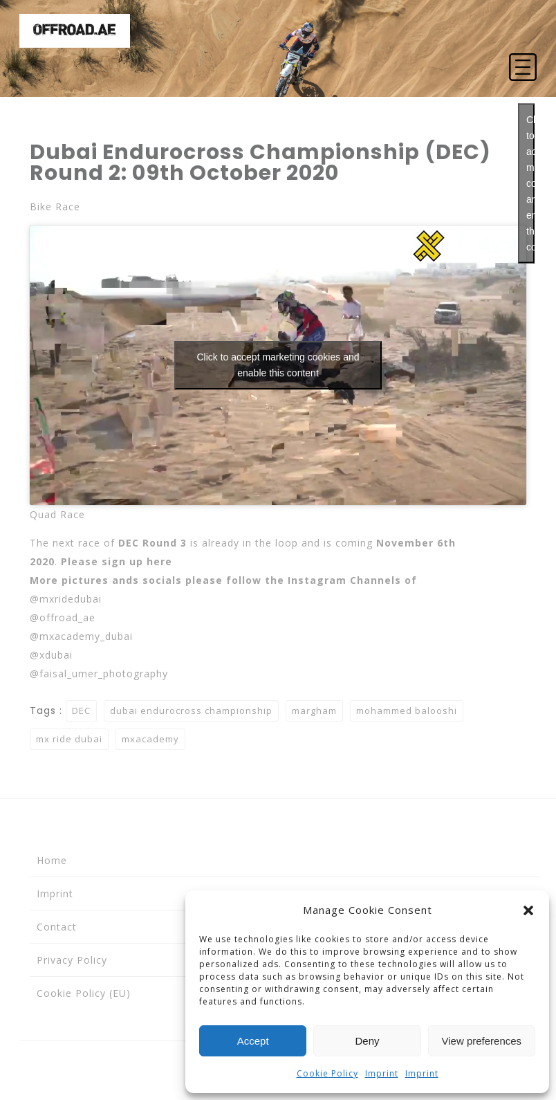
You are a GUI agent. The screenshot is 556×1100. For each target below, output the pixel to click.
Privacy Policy (72, 959)
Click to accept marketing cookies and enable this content (530, 183)
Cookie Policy (327, 1073)
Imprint (381, 1073)
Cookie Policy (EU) (84, 993)
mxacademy (150, 739)
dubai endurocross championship (191, 710)
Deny (367, 1041)
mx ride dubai (69, 739)
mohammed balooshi (406, 710)
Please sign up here (116, 561)
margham (314, 710)
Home (52, 860)
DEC (81, 710)
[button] (528, 910)
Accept (253, 1041)
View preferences (482, 1041)
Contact (57, 926)
